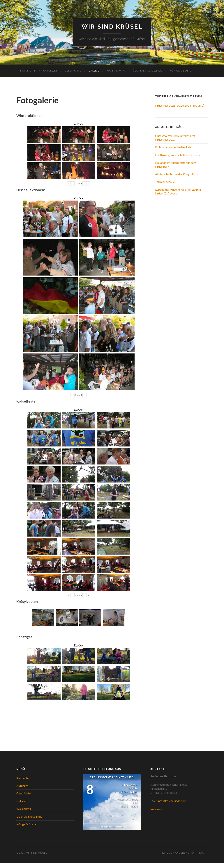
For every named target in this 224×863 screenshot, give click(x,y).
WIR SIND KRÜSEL (112, 26)
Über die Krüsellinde (147, 70)
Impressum (157, 809)
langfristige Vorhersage (112, 826)
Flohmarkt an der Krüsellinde (173, 147)
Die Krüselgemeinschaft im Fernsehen (178, 155)
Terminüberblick (165, 181)
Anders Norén (185, 852)
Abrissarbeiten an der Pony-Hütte (176, 174)
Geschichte (73, 70)
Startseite (28, 70)
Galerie (94, 70)
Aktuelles (50, 70)
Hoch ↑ (203, 852)
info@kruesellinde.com (172, 801)
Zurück (78, 124)
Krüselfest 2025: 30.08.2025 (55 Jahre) (179, 105)
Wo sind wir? (116, 70)
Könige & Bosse (180, 70)
